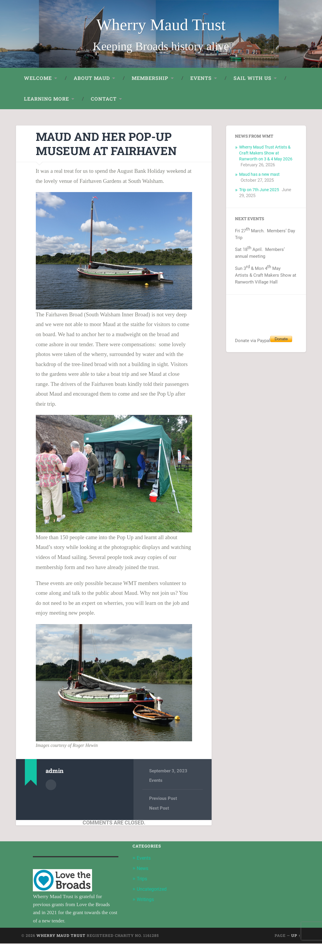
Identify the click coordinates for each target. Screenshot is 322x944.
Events (201, 78)
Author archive (51, 785)
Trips (142, 879)
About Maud (92, 78)
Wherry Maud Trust (161, 24)
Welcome (38, 78)
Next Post (159, 808)
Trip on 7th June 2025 (260, 190)
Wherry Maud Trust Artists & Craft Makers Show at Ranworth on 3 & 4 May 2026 (267, 153)
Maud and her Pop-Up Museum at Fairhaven (110, 144)
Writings (146, 899)
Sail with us (252, 78)
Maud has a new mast (260, 175)
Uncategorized (153, 889)
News (143, 868)
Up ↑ (295, 936)
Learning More (46, 99)
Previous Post (163, 799)
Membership (150, 78)
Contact (104, 99)
